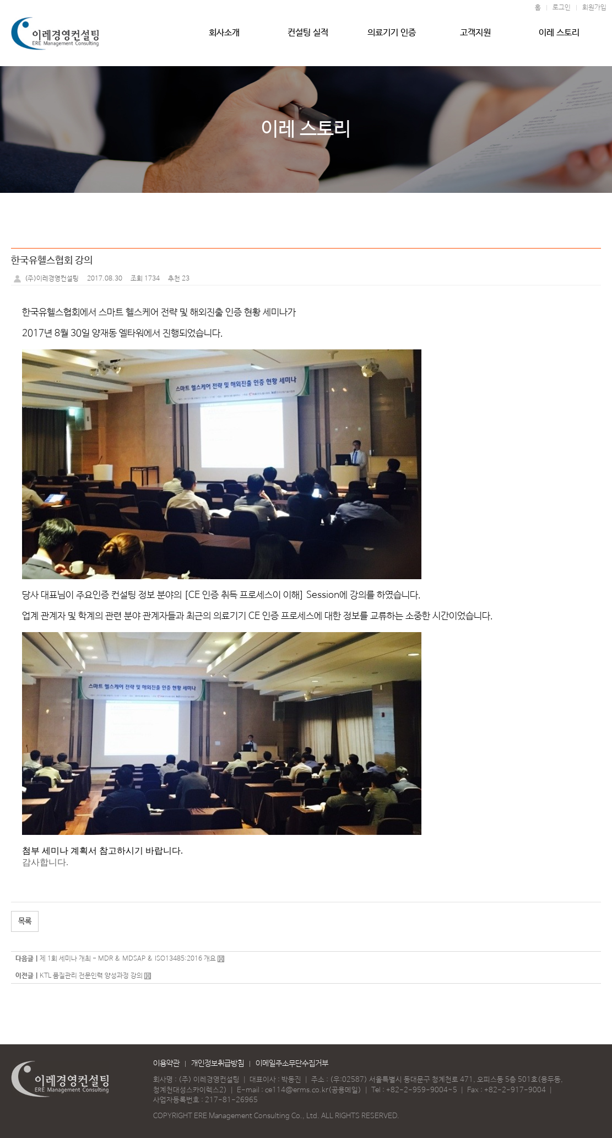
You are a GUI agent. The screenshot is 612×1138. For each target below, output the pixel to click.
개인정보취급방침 (217, 1063)
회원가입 (594, 7)
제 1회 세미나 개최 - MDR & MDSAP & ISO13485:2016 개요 (128, 959)
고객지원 (475, 36)
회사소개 (224, 36)
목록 (24, 921)
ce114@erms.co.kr (296, 1090)
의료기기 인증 (392, 36)
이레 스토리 (559, 36)
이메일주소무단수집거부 (292, 1063)
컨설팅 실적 (308, 36)
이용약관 (166, 1063)
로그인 (562, 7)
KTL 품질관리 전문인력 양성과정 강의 (92, 976)
